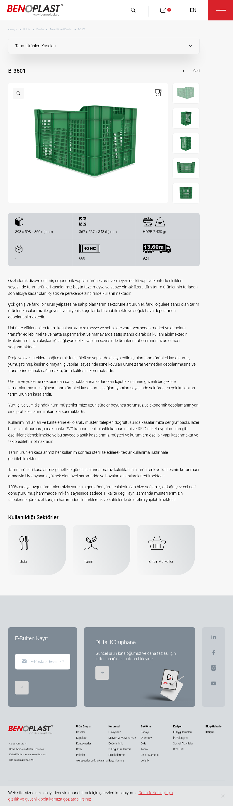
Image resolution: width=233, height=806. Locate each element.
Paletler (80, 754)
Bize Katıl (178, 749)
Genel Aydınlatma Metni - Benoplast (26, 749)
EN (193, 10)
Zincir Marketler (150, 754)
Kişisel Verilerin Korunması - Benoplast (28, 754)
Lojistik (145, 760)
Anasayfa (12, 29)
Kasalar (40, 29)
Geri (196, 71)
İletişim (209, 732)
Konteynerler (83, 743)
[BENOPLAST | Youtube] (213, 685)
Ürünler (27, 29)
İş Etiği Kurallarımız (120, 749)
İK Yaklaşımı (180, 737)
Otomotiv (146, 737)
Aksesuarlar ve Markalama (92, 760)
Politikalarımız (117, 754)
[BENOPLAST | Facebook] (213, 654)
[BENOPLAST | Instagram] (213, 669)
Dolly (79, 749)
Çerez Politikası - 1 (18, 743)
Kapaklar (81, 737)
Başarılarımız (116, 760)
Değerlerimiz (116, 743)
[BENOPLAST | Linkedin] (213, 638)
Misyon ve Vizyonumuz (122, 737)
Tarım (144, 749)
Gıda (143, 743)
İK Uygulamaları (182, 732)
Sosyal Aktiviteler (183, 743)
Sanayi (145, 732)
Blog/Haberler (213, 726)
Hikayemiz (115, 732)
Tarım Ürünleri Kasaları (61, 29)
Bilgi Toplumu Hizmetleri (21, 760)
